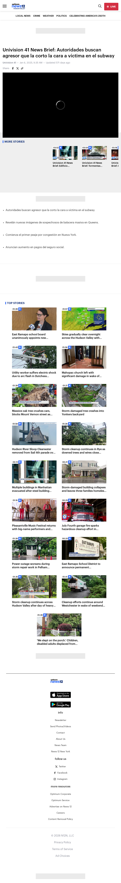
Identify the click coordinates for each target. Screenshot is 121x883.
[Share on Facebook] (13, 68)
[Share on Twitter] (17, 68)
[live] (111, 6)
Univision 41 (9, 63)
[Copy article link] (22, 68)
